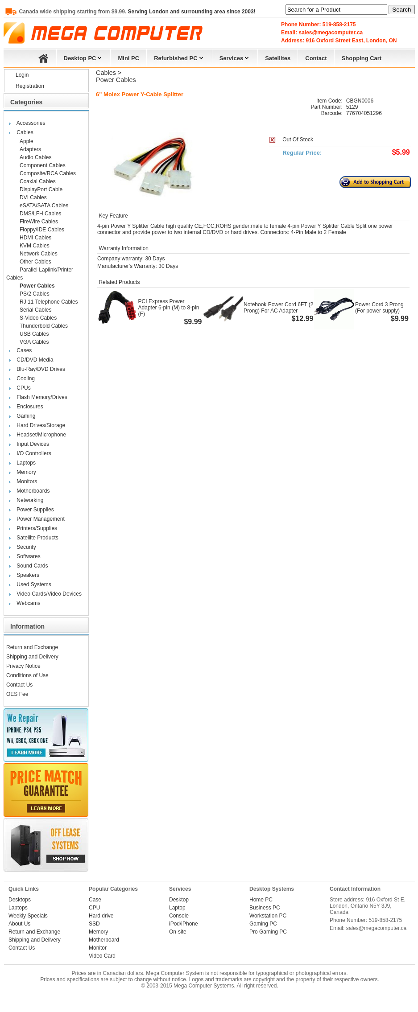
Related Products (118, 282)
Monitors (27, 481)
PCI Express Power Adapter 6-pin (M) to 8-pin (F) (168, 307)
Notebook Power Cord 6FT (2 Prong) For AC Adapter (279, 307)
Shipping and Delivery (32, 657)
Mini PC (128, 58)
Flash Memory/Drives (42, 397)
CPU (94, 908)
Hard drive (101, 916)
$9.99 (193, 321)
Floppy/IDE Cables (42, 229)
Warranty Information (123, 248)
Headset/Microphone (41, 435)
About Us (19, 924)
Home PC (261, 900)
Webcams (28, 603)
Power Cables (37, 286)
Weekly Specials (28, 916)
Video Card (102, 956)
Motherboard (104, 940)
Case (95, 900)
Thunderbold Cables (44, 326)
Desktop (179, 900)
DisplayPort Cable (41, 189)
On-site (177, 932)
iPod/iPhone (183, 924)
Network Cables (39, 254)
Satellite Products (37, 538)
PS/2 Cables (35, 294)
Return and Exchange (32, 647)
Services (235, 57)
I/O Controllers (34, 453)
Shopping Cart (362, 58)
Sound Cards (32, 566)
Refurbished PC (179, 57)
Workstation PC (267, 916)
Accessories (31, 123)
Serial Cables (35, 310)
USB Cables (34, 334)
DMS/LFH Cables (40, 213)
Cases (24, 350)
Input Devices (33, 444)
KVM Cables (35, 246)
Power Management (40, 519)
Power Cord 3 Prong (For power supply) (379, 307)
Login (22, 75)
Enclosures (30, 406)
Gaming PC (263, 924)
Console (179, 916)
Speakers (28, 575)
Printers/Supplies (37, 528)
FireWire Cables (39, 221)
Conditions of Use (27, 675)
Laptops (26, 463)
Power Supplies (35, 509)
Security (26, 547)
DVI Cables (33, 197)
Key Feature (112, 216)
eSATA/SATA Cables (44, 205)
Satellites (277, 58)
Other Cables (35, 262)
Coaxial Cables (38, 181)
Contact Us (19, 685)
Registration (30, 86)
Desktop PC (83, 57)
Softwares (28, 556)
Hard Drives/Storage (41, 425)
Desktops (19, 900)
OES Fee (17, 694)
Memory (26, 472)
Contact (316, 58)
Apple (26, 141)
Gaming (26, 416)
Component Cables (43, 165)
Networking (30, 500)
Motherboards (33, 491)
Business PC (264, 908)
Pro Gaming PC (268, 932)
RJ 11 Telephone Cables (49, 302)
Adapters (30, 149)
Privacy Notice (23, 666)
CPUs (23, 388)
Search (401, 9)
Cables (25, 132)
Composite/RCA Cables (48, 173)
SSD (94, 924)
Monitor (98, 948)
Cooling (26, 378)
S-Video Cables (38, 318)
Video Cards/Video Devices (49, 594)
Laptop (177, 908)
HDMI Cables (35, 237)
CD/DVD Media (35, 360)
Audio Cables (35, 157)
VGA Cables (34, 342)
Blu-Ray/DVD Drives (41, 369)
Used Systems (34, 584)
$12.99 (303, 318)
